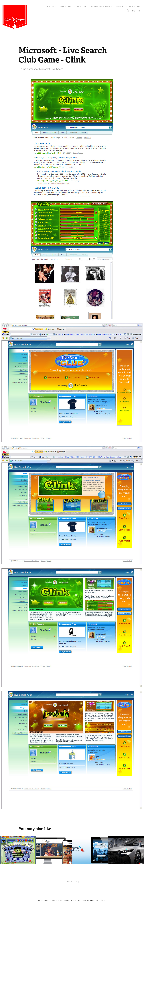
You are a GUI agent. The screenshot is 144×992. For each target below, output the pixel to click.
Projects (52, 6)
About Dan (65, 6)
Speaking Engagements (101, 6)
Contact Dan (133, 6)
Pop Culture (80, 6)
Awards (119, 6)
